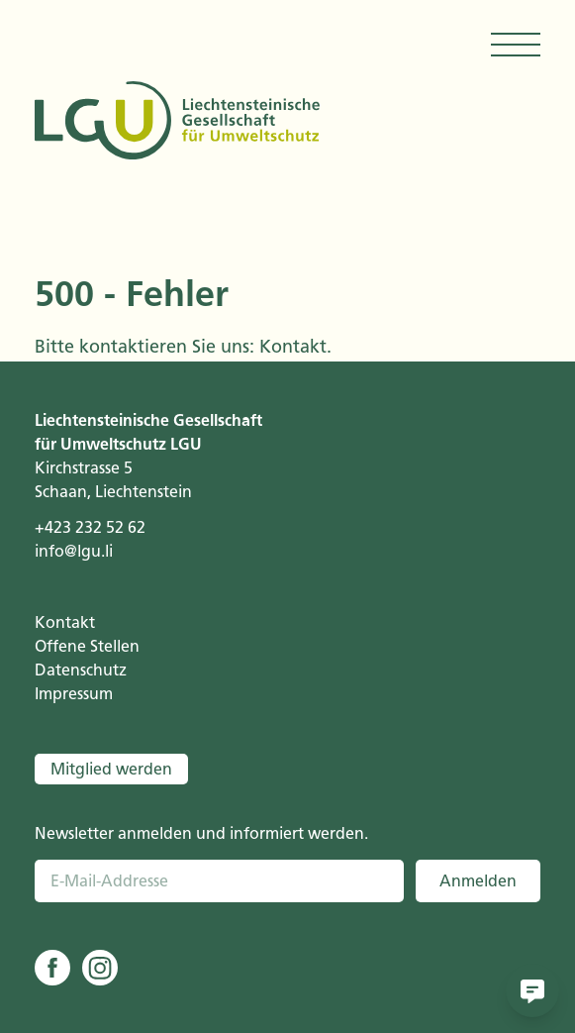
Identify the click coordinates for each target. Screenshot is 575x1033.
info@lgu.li (74, 551)
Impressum (74, 693)
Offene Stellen (87, 646)
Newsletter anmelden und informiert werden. (201, 833)
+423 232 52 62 (90, 527)
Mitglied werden (111, 769)
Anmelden (478, 881)
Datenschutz (81, 670)
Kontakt (293, 347)
